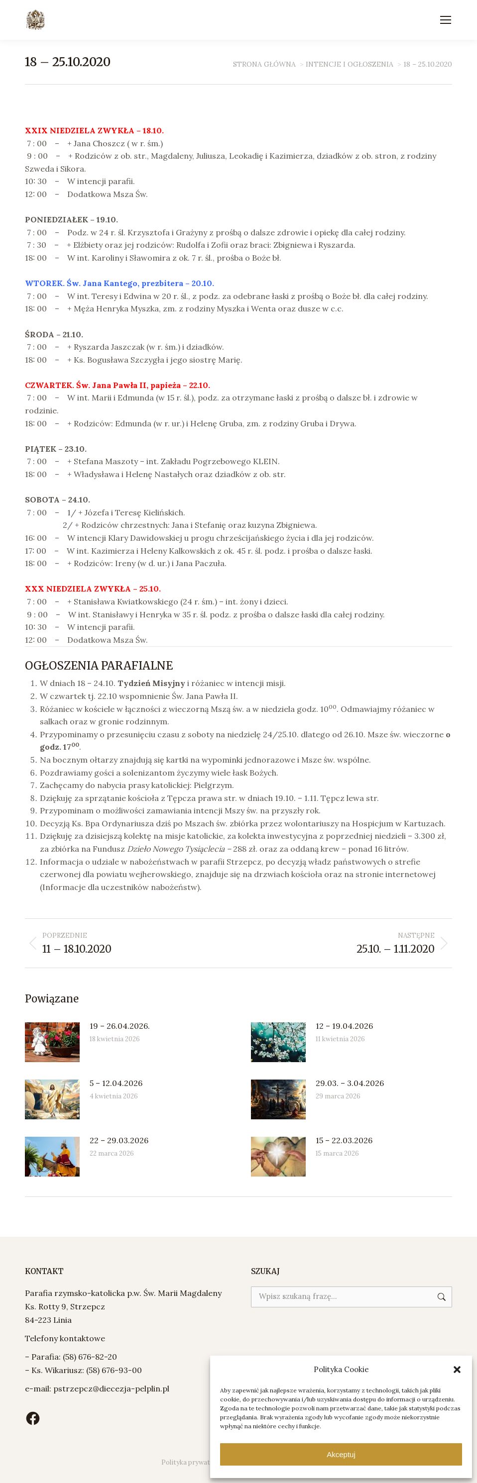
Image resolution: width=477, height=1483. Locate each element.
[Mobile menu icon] (445, 19)
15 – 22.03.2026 (344, 1140)
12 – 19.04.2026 (344, 1026)
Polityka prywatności (194, 1462)
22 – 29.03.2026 (119, 1140)
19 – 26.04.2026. (120, 1026)
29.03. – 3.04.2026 (350, 1083)
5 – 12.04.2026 (116, 1083)
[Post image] (52, 1042)
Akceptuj (341, 1454)
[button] (457, 1370)
